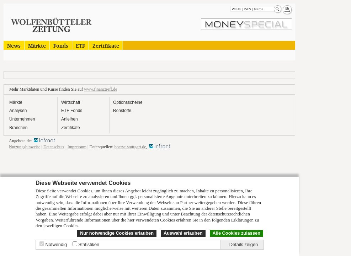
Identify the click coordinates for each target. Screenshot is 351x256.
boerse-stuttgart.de (130, 146)
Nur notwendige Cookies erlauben (117, 233)
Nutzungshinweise (25, 146)
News (14, 45)
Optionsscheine (128, 102)
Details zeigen (243, 244)
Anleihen (69, 119)
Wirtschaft (70, 102)
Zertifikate (105, 45)
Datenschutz (53, 146)
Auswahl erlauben (183, 233)
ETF (80, 45)
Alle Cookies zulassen (236, 233)
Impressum (77, 146)
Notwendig (56, 244)
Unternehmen (22, 119)
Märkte (37, 45)
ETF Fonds (71, 110)
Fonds (60, 45)
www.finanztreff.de (100, 89)
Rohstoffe (122, 110)
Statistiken (88, 244)
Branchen (18, 127)
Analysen (18, 110)
